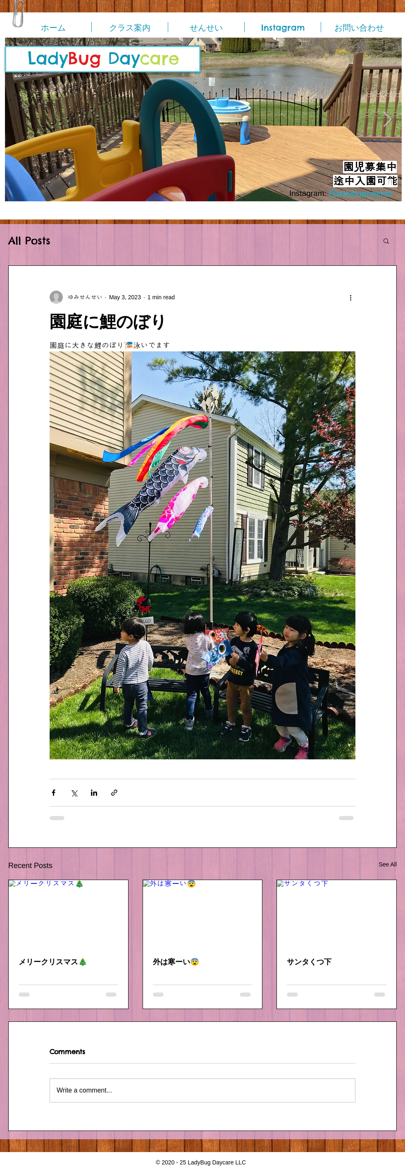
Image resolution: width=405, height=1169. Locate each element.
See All (388, 864)
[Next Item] (387, 120)
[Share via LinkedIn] (94, 793)
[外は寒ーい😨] (202, 913)
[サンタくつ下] (336, 913)
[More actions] (350, 297)
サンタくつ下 (309, 961)
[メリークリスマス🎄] (68, 913)
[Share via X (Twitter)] (74, 793)
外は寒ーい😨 (176, 961)
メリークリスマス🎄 (53, 961)
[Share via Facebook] (53, 793)
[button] (386, 240)
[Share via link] (114, 793)
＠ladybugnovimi (360, 193)
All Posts (29, 240)
